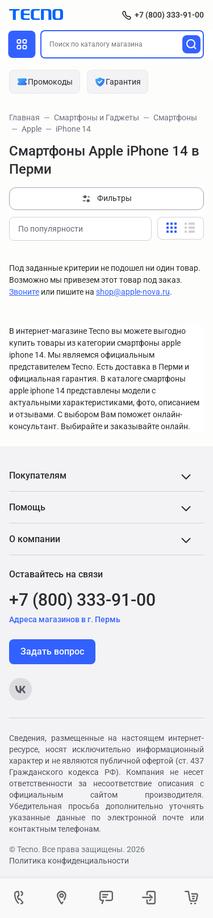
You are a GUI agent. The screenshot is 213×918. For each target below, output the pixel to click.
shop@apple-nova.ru (133, 291)
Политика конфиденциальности (69, 860)
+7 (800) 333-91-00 (169, 14)
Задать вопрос (52, 651)
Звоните (24, 291)
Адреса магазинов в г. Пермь (64, 619)
